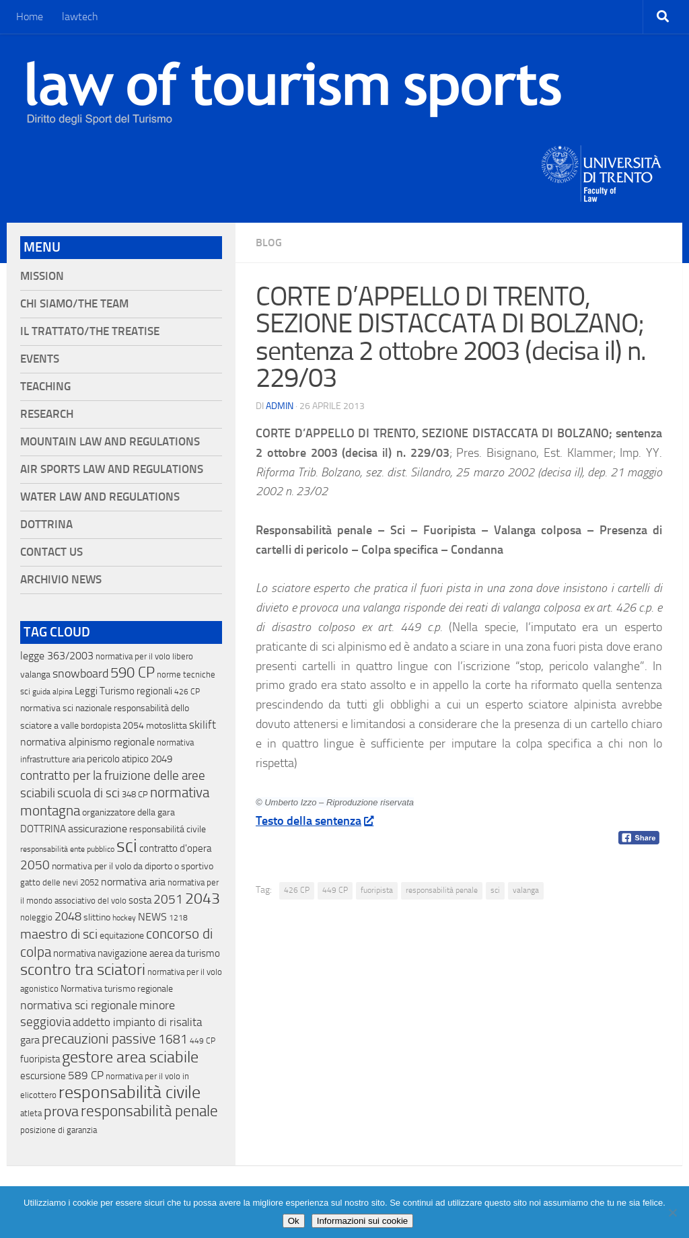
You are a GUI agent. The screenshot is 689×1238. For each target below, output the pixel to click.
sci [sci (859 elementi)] (126, 846)
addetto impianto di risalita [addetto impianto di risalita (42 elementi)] (137, 1022)
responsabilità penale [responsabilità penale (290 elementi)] (149, 1111)
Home (29, 16)
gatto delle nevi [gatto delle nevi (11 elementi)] (49, 882)
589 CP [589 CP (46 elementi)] (86, 1075)
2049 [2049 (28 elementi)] (161, 759)
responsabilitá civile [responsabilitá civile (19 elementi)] (167, 829)
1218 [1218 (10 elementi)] (178, 917)
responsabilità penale (442, 890)
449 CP (335, 890)
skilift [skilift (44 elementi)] (202, 724)
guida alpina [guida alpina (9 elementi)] (52, 691)
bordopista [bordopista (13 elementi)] (100, 726)
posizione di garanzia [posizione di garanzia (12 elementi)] (58, 1130)
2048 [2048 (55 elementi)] (68, 917)
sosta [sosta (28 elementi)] (140, 900)
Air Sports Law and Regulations (111, 469)
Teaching (45, 386)
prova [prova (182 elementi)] (61, 1111)
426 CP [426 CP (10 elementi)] (187, 691)
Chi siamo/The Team (74, 303)
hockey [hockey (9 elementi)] (124, 917)
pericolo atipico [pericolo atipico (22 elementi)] (118, 759)
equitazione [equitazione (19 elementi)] (122, 935)
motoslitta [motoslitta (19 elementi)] (166, 725)
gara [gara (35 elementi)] (30, 1039)
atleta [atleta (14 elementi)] (31, 1113)
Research (46, 414)
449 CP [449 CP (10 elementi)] (202, 1041)
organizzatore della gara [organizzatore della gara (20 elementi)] (128, 812)
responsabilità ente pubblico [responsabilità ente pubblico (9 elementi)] (67, 849)
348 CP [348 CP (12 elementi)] (135, 794)
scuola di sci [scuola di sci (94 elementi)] (88, 793)
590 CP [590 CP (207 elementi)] (132, 673)
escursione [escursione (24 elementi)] (43, 1076)
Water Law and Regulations (100, 496)
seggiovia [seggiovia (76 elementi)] (45, 1022)
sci (495, 890)
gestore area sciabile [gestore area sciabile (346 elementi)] (130, 1057)
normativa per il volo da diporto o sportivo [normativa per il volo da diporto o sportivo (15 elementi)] (132, 866)
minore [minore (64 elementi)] (157, 1005)
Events (39, 359)
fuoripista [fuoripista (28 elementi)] (40, 1059)
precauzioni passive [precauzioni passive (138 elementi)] (99, 1039)
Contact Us (51, 552)
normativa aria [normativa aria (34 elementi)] (133, 881)
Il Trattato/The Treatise (89, 331)
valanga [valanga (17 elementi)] (35, 674)
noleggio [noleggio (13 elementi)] (36, 917)
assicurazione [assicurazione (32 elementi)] (97, 828)
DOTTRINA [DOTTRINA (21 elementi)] (43, 829)
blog (269, 242)
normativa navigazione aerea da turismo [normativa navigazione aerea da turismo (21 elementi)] (136, 953)
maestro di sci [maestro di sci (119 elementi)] (59, 934)
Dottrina (46, 524)
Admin (279, 406)
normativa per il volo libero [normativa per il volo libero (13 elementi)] (144, 656)
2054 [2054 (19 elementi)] (133, 725)
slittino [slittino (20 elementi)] (96, 917)
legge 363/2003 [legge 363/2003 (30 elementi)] (57, 655)
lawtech (80, 16)
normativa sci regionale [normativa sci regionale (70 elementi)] (78, 1005)
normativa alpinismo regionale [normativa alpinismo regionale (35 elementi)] (87, 741)
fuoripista (377, 890)
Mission (42, 276)
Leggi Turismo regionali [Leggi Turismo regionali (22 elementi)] (123, 691)
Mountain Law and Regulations (110, 441)
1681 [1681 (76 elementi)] (173, 1039)
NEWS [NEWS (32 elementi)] (152, 916)
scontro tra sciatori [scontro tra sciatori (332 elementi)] (82, 969)
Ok (293, 1221)
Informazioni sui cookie (362, 1221)
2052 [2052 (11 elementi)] (89, 882)
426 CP (297, 890)
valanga (526, 890)
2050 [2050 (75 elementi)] (35, 865)
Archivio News (61, 579)
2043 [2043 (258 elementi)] (202, 898)
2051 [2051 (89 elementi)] (168, 899)
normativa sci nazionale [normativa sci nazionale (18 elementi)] (66, 708)
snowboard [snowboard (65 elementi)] (80, 673)
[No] (672, 1212)
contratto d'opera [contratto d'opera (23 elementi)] (175, 848)
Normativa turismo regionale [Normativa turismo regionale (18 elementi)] (117, 988)
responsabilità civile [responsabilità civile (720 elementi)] (130, 1092)
